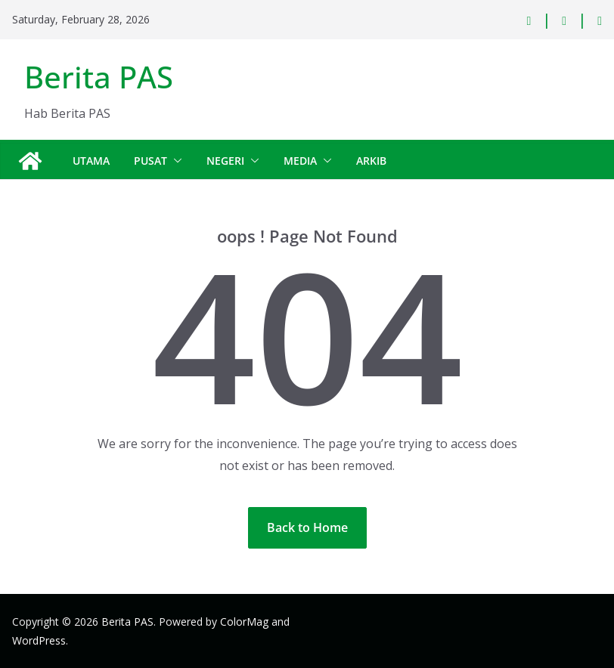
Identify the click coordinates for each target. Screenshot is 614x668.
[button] (174, 161)
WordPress (39, 640)
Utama (91, 160)
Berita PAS (98, 76)
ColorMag (244, 621)
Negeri (225, 160)
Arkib (371, 160)
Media (300, 160)
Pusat (150, 160)
